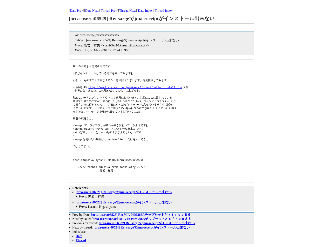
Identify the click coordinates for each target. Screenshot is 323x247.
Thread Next (127, 10)
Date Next (92, 10)
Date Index (145, 10)
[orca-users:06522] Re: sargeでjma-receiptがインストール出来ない (124, 202)
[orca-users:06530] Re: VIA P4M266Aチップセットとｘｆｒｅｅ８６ (141, 218)
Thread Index (163, 10)
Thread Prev (109, 10)
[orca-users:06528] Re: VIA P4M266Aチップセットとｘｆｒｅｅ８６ (141, 214)
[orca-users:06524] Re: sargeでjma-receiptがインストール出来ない (142, 227)
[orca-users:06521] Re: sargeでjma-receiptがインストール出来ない (124, 192)
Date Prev (76, 10)
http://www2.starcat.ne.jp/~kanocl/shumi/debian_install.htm (134, 87)
